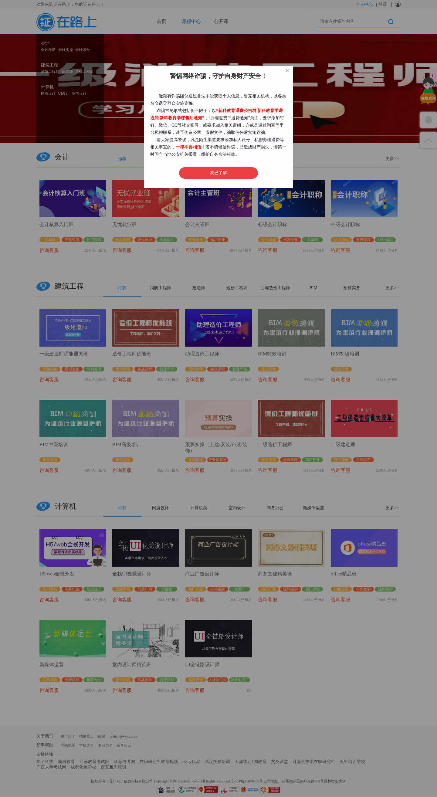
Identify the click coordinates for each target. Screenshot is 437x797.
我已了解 (218, 173)
